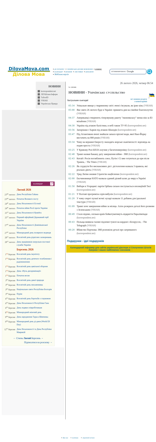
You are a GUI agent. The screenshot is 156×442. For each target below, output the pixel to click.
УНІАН (44, 100)
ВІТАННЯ (68, 72)
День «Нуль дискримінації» (29, 271)
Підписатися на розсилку (38, 342)
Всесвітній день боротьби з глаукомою (34, 298)
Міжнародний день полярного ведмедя (34, 233)
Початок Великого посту (27, 199)
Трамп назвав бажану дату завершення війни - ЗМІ (102, 154)
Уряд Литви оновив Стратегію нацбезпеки (98, 174)
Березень (35, 338)
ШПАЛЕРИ (89, 72)
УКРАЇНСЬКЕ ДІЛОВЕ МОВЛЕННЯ (79, 69)
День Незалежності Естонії (29, 203)
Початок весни (23, 275)
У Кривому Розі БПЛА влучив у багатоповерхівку (102, 150)
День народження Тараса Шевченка (32, 317)
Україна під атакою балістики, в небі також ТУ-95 (102, 125)
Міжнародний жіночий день (29, 312)
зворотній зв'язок (88, 438)
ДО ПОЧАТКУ (59, 69)
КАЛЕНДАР (58, 72)
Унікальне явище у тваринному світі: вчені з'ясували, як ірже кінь (110, 105)
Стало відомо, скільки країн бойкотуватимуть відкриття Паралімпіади (112, 214)
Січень (19, 338)
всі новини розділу (139, 99)
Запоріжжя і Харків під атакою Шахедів (97, 130)
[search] (128, 71)
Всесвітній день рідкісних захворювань (34, 237)
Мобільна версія (61, 74)
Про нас (65, 438)
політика (74, 438)
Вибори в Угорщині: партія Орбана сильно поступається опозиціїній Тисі (114, 186)
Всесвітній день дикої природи (30, 280)
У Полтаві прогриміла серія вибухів (95, 194)
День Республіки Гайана (27, 194)
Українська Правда (49, 104)
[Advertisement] (32, 32)
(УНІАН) (148, 105)
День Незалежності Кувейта (29, 213)
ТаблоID (44, 97)
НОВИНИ (98, 69)
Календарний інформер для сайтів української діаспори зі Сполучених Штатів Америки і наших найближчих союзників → (110, 248)
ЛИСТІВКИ (78, 72)
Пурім (19, 294)
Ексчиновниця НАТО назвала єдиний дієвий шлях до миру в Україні (111, 178)
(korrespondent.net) (137, 125)
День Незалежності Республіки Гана (33, 303)
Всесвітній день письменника (30, 285)
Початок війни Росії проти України (32, 208)
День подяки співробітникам (29, 308)
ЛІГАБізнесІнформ (49, 94)
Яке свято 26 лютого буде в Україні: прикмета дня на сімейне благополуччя (115, 110)
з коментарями (140, 101)
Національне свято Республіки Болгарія (34, 289)
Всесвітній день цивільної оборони (32, 266)
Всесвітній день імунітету (28, 254)
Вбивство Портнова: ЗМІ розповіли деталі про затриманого (107, 229)
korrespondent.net (48, 91)
